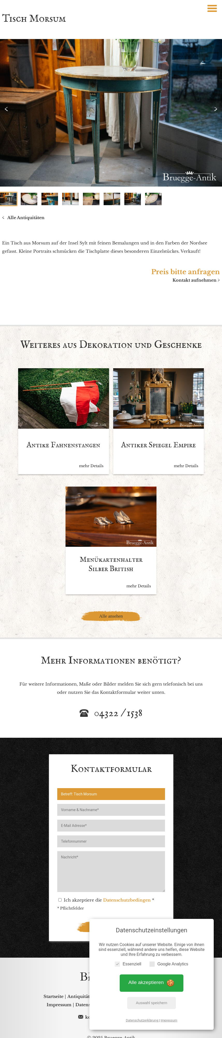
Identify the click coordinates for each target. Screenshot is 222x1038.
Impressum (169, 1019)
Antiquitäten (81, 986)
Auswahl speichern (151, 1002)
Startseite (53, 986)
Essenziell (128, 963)
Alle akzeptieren (151, 982)
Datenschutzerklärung (142, 1019)
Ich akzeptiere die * (106, 889)
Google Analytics (168, 963)
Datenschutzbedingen (127, 889)
